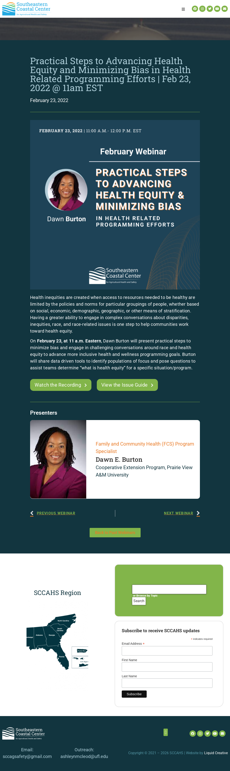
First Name (129, 660)
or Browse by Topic (145, 595)
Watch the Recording (58, 385)
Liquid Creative (216, 753)
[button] (183, 9)
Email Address (133, 643)
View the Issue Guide (124, 385)
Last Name (129, 676)
